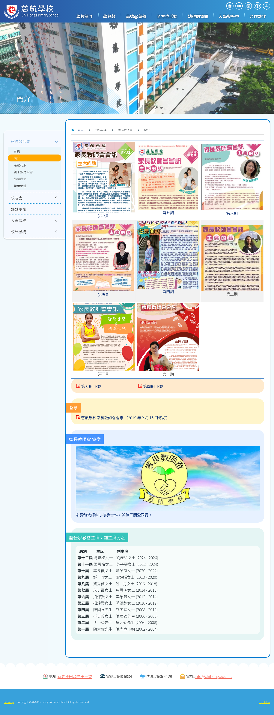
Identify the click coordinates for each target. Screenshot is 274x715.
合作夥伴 (258, 16)
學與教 (109, 16)
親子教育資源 (23, 172)
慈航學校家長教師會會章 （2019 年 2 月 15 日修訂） (125, 435)
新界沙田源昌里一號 (75, 676)
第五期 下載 (91, 404)
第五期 (104, 294)
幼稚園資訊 (198, 16)
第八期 (104, 215)
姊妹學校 (18, 209)
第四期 (168, 291)
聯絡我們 (20, 178)
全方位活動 (167, 16)
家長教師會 (20, 141)
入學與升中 (229, 16)
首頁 (80, 130)
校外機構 (18, 231)
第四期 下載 (153, 404)
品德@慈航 (136, 16)
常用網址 (20, 185)
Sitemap (9, 702)
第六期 (232, 213)
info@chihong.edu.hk (213, 676)
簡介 (17, 158)
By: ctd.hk (264, 702)
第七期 (168, 212)
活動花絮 (20, 165)
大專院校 (18, 220)
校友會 (16, 198)
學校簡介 (84, 16)
